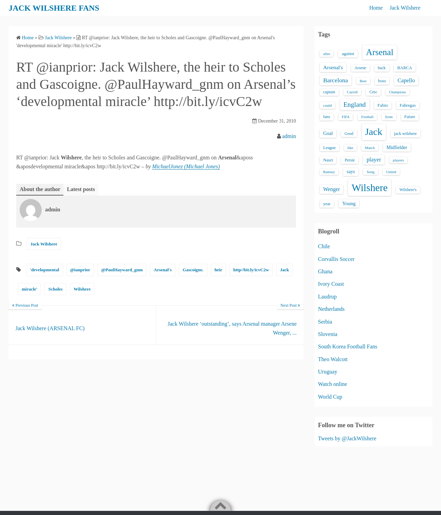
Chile (324, 246)
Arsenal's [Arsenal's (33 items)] (333, 67)
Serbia (325, 322)
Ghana (325, 271)
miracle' (29, 289)
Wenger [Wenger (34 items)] (331, 189)
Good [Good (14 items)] (349, 134)
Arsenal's (163, 269)
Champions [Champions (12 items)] (397, 92)
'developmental (44, 269)
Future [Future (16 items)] (410, 116)
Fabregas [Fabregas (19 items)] (408, 105)
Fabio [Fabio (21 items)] (383, 105)
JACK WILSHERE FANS (55, 7)
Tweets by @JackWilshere (347, 438)
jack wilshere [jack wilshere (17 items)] (405, 133)
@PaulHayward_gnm (122, 269)
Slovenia (327, 334)
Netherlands (331, 309)
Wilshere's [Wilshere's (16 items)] (408, 189)
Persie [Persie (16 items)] (350, 160)
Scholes (55, 289)
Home (376, 8)
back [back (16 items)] (382, 67)
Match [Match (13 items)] (370, 148)
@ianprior (80, 269)
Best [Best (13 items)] (363, 81)
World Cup (330, 397)
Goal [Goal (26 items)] (328, 133)
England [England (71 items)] (354, 104)
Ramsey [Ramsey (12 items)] (329, 172)
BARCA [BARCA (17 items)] (404, 67)
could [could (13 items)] (327, 105)
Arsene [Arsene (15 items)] (360, 68)
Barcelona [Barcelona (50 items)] (335, 80)
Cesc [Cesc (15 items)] (373, 92)
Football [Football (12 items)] (367, 117)
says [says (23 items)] (351, 171)
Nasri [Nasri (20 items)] (328, 159)
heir (218, 269)
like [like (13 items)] (350, 148)
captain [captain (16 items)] (329, 92)
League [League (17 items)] (329, 147)
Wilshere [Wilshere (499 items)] (369, 187)
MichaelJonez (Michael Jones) (186, 166)
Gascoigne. (193, 269)
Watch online (332, 384)
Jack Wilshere (405, 8)
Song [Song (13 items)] (371, 172)
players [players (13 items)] (398, 160)
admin (289, 136)
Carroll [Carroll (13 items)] (352, 92)
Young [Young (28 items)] (349, 203)
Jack (284, 269)
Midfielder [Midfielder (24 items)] (397, 147)
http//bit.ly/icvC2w (251, 269)
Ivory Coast (331, 284)
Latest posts (81, 189)
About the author (40, 189)
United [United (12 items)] (391, 172)
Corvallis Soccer (336, 259)
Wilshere (82, 289)
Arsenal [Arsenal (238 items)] (379, 52)
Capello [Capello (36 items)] (406, 80)
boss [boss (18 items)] (382, 80)
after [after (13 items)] (326, 54)
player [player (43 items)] (374, 159)
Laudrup (327, 296)
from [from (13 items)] (389, 117)
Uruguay (327, 372)
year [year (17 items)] (326, 203)
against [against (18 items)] (348, 53)
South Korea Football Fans (347, 346)
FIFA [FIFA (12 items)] (345, 117)
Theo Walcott (333, 359)
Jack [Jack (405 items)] (373, 131)
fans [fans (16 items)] (326, 116)
